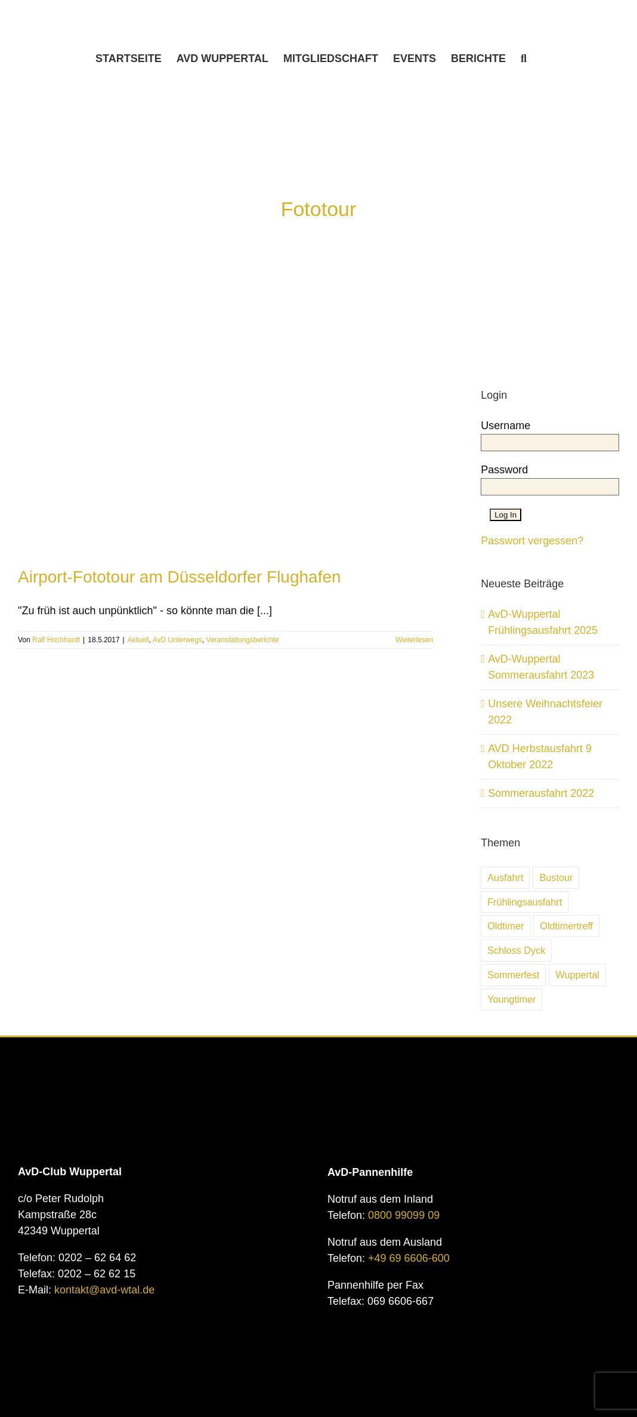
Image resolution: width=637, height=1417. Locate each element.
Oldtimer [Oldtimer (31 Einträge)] (505, 925)
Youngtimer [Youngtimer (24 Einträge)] (511, 999)
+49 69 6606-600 (409, 1258)
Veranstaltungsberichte (242, 640)
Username (505, 426)
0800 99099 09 (404, 1215)
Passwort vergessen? (532, 541)
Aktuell (138, 640)
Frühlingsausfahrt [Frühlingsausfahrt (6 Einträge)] (524, 902)
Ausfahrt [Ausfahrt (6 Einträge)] (505, 877)
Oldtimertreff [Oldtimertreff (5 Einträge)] (566, 925)
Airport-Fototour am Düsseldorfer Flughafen (179, 577)
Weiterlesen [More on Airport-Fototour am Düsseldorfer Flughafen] (414, 640)
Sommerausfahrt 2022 (541, 793)
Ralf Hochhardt (56, 640)
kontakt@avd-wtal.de (104, 1290)
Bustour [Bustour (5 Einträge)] (556, 877)
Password (504, 470)
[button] (524, 58)
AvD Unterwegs (177, 640)
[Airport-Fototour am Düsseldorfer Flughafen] (225, 409)
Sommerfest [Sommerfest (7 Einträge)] (513, 974)
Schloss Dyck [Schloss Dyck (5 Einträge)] (516, 950)
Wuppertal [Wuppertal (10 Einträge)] (577, 974)
